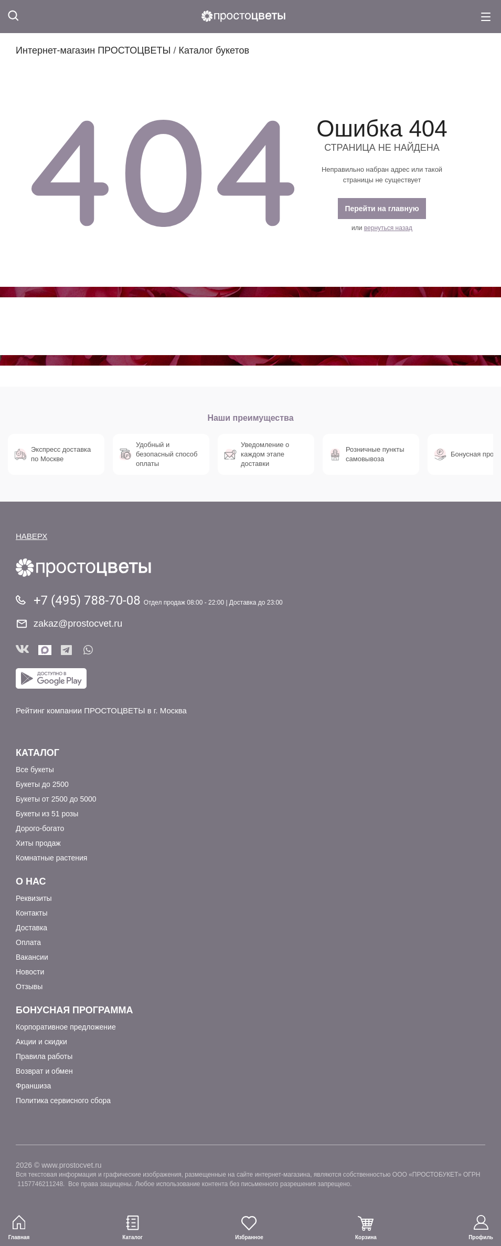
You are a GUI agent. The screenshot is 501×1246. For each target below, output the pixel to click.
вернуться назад (388, 228)
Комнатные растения (51, 858)
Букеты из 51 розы (47, 813)
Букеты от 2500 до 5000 (56, 799)
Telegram (67, 650)
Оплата (28, 942)
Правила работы (44, 1056)
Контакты (31, 913)
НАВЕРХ (31, 536)
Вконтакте (22, 650)
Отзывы (29, 986)
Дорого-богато (40, 828)
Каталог (37, 752)
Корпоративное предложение (66, 1027)
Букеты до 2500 (42, 784)
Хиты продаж (38, 843)
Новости (30, 972)
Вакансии (32, 957)
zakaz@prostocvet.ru (78, 623)
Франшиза (33, 1086)
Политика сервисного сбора (63, 1100)
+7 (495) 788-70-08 (89, 600)
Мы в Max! (44, 650)
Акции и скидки (41, 1041)
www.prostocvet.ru (71, 1165)
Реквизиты (34, 898)
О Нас (31, 881)
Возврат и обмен (44, 1071)
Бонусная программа (74, 1010)
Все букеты (35, 769)
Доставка (31, 927)
